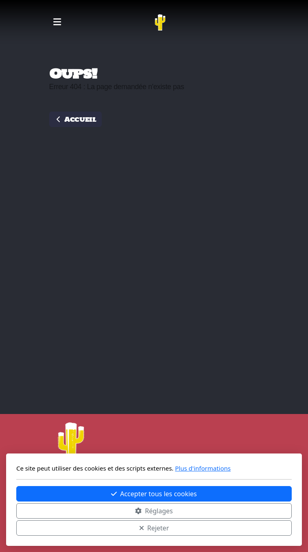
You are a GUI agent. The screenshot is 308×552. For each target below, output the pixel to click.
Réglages (154, 510)
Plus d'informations (203, 468)
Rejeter (154, 528)
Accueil (75, 119)
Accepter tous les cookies (154, 493)
